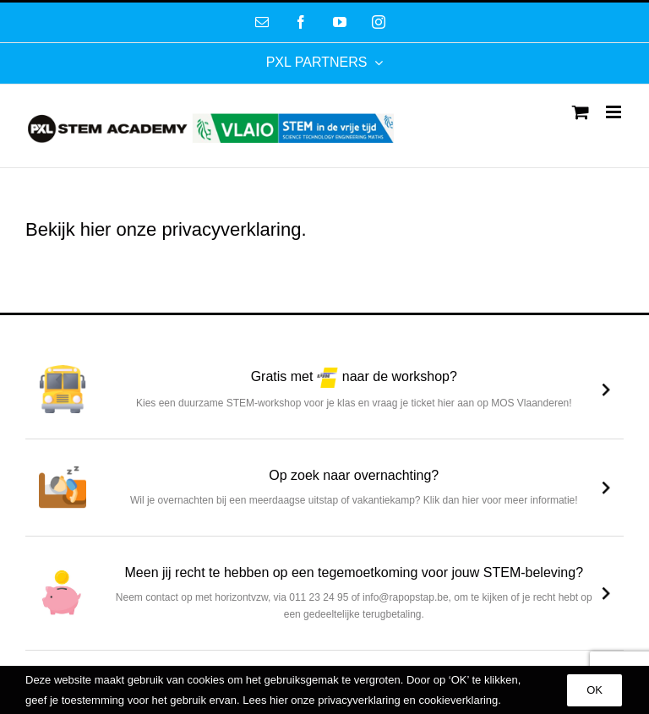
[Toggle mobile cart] (580, 112)
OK (594, 690)
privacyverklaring (231, 229)
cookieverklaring (458, 700)
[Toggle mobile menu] (615, 112)
